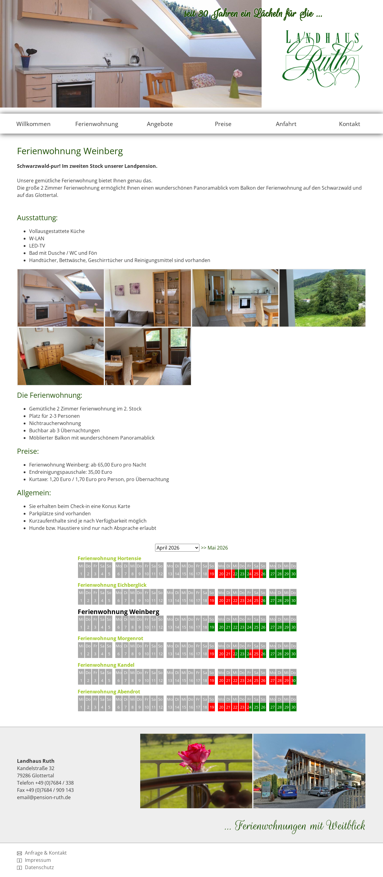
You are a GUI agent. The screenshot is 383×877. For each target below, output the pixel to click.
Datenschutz (35, 867)
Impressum (34, 860)
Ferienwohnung (96, 124)
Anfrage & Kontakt (42, 852)
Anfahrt (286, 124)
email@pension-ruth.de (44, 797)
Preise (223, 124)
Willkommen (33, 124)
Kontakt (349, 124)
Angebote (160, 124)
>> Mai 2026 (214, 547)
